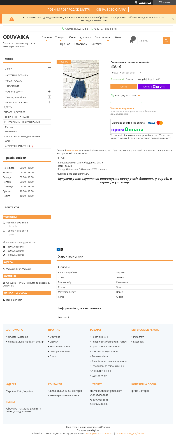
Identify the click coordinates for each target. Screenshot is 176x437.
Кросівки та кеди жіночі (104, 351)
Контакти (96, 44)
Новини (8, 141)
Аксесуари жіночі (17, 97)
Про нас (65, 44)
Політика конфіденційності (130, 433)
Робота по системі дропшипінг (22, 136)
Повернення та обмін (108, 37)
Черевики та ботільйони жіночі (109, 341)
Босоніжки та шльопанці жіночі (109, 361)
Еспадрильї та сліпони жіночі (107, 365)
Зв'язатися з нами (60, 346)
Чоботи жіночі (99, 336)
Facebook (138, 341)
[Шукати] (166, 40)
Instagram (138, 336)
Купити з (153, 86)
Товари (59, 37)
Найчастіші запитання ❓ (19, 146)
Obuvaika (55, 336)
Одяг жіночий (99, 375)
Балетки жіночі (99, 356)
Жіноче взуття (15, 91)
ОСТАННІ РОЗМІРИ (17, 75)
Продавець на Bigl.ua (88, 430)
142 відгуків (145, 2)
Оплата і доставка (80, 37)
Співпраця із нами (60, 351)
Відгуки (8, 107)
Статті (53, 356)
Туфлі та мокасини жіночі (105, 346)
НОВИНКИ (13, 86)
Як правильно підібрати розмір (22, 121)
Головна (46, 37)
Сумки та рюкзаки (17, 102)
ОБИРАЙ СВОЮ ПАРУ (111, 9)
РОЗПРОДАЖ (14, 80)
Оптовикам (80, 44)
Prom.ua (105, 427)
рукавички (72, 150)
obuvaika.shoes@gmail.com (21, 242)
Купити (124, 86)
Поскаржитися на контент (99, 433)
